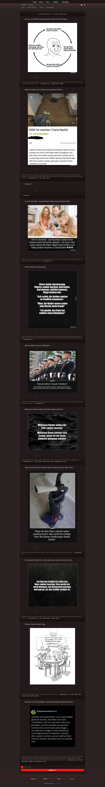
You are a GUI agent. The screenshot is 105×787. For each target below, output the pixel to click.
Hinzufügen (65, 2)
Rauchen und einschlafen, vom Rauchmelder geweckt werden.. (49, 702)
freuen (64, 461)
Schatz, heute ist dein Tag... (35, 624)
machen (62, 83)
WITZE (22, 7)
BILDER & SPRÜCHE (31, 7)
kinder (36, 461)
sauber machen (55, 83)
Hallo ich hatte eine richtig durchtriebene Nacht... (44, 90)
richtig (44, 178)
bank (45, 761)
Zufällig (55, 2)
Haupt (34, 2)
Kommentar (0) (43, 83)
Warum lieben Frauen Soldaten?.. (38, 345)
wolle (48, 461)
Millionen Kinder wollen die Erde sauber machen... (44, 409)
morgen (23, 695)
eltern (44, 461)
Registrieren (30, 4)
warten (57, 618)
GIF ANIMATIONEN (50, 7)
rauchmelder (25, 761)
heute (76, 694)
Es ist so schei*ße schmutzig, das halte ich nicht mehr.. (46, 19)
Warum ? (28, 184)
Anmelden (23, 4)
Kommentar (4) (63, 694)
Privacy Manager (57, 783)
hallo (41, 178)
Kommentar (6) (26, 461)
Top (41, 2)
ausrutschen (39, 761)
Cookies (46, 783)
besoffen (31, 761)
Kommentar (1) (46, 261)
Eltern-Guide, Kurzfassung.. (35, 267)
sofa (35, 761)
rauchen (81, 760)
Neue (47, 2)
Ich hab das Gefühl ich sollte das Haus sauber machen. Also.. (49, 560)
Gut (24, 77)
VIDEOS (41, 7)
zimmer (52, 461)
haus (41, 618)
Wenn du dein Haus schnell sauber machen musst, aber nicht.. (49, 467)
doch (80, 694)
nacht (48, 178)
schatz (72, 694)
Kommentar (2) (38, 403)
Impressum (50, 783)
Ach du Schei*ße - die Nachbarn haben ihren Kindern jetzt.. (48, 201)
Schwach (31, 77)
